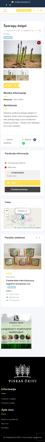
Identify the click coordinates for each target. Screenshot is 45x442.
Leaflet (17, 228)
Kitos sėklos (10, 277)
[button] (22, 217)
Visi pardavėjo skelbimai (16, 163)
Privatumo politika (8, 403)
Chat (11, 183)
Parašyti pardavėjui (17, 189)
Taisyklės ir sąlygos (8, 399)
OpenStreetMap (28, 228)
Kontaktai (4, 428)
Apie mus (4, 424)
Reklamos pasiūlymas (9, 419)
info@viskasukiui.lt (22, 2)
